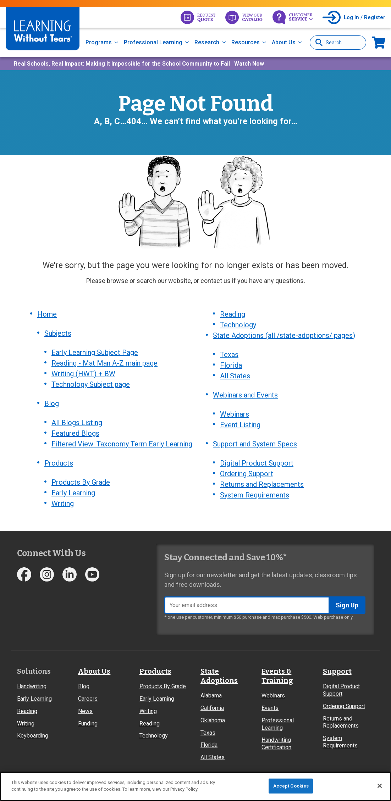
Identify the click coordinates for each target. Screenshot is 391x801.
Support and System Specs (255, 444)
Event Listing (240, 425)
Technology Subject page (90, 384)
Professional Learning (153, 42)
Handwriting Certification (276, 743)
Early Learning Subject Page (94, 352)
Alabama (211, 695)
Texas (229, 354)
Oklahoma (212, 720)
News (85, 711)
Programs (99, 42)
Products (58, 463)
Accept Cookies (291, 786)
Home (47, 314)
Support (337, 671)
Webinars (234, 414)
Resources (245, 42)
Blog (51, 403)
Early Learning (73, 493)
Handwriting (31, 686)
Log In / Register (364, 17)
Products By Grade (80, 482)
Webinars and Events (245, 395)
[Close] (379, 786)
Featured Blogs (75, 433)
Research (206, 42)
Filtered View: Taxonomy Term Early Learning (121, 444)
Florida (231, 365)
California (212, 708)
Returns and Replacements (262, 484)
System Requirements (254, 495)
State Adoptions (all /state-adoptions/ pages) (284, 335)
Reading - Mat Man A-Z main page (104, 363)
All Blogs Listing (76, 422)
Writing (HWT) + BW (83, 373)
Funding (88, 723)
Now (378, 42)
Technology (238, 325)
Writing (62, 503)
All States (235, 376)
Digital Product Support (256, 463)
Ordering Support (246, 473)
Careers (88, 698)
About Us (284, 42)
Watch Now (249, 63)
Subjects (57, 333)
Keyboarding (32, 735)
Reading (232, 314)
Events (270, 708)
